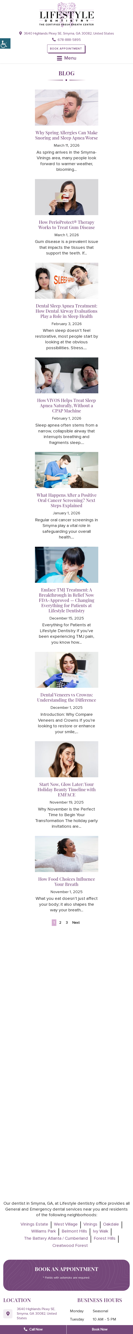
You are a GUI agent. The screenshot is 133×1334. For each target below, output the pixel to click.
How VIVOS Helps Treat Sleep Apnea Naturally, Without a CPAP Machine (66, 405)
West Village (66, 1224)
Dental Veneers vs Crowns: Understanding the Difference (66, 697)
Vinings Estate (34, 1224)
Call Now (33, 1329)
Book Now (99, 1329)
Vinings (90, 1224)
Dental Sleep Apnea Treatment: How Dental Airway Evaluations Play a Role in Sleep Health (66, 311)
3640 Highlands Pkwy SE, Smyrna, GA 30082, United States (66, 33)
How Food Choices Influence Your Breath (66, 881)
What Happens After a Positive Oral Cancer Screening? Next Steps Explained (67, 500)
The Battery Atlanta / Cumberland (56, 1238)
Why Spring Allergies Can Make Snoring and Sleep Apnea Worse (66, 135)
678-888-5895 (66, 40)
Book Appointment (66, 48)
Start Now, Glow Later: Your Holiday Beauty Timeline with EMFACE (67, 789)
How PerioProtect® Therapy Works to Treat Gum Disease (66, 224)
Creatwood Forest (70, 1245)
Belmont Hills (74, 1231)
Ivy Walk (100, 1231)
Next (76, 922)
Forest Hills (105, 1238)
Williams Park (43, 1231)
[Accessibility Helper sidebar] (5, 43)
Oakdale (111, 1224)
